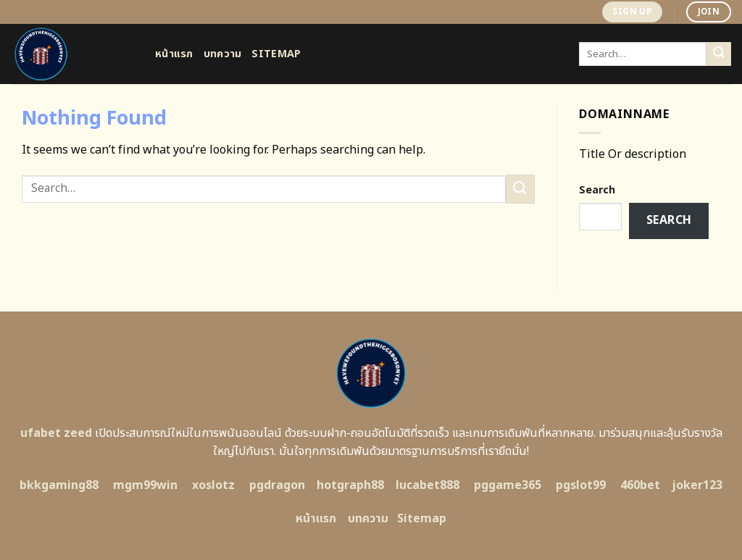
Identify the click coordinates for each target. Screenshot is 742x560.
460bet (640, 485)
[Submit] (718, 54)
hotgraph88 (350, 485)
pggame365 (507, 485)
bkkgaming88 (59, 485)
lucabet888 (427, 485)
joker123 (697, 485)
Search (597, 190)
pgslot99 (581, 485)
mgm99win (145, 485)
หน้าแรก (174, 54)
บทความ (223, 54)
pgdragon (277, 485)
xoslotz (213, 485)
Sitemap (276, 54)
